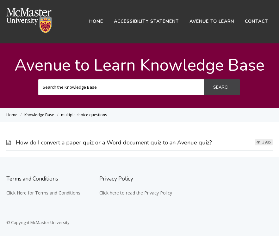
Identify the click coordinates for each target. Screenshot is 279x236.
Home (96, 21)
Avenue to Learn (211, 21)
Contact (256, 21)
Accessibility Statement (146, 21)
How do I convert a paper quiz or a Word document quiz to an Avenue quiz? (114, 142)
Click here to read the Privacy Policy (135, 193)
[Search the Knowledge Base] (121, 87)
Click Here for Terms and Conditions (43, 193)
